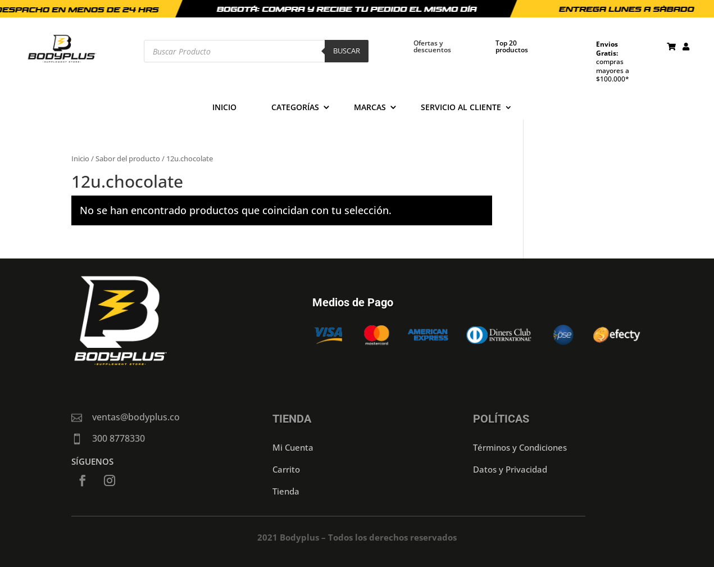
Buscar (346, 51)
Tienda (285, 491)
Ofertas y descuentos (432, 46)
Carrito (286, 469)
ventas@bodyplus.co (136, 417)
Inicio (224, 107)
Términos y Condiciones (520, 447)
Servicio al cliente (461, 107)
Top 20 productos (511, 46)
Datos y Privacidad (510, 469)
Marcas (370, 107)
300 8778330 (118, 438)
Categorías (295, 107)
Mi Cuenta (292, 447)
